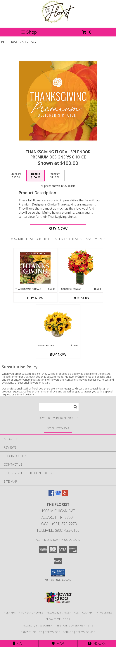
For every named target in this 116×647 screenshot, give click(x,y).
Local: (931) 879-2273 (58, 523)
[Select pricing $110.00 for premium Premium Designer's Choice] (55, 175)
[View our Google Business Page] (58, 495)
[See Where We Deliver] (58, 428)
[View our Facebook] (51, 495)
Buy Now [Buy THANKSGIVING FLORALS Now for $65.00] (35, 297)
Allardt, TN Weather (38, 625)
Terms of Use (85, 632)
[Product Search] (59, 407)
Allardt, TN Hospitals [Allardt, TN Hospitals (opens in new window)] (63, 612)
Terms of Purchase (59, 632)
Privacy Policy (31, 632)
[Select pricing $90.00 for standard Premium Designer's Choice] (16, 175)
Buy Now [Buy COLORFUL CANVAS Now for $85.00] (81, 297)
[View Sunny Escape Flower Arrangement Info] (58, 324)
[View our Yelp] (65, 495)
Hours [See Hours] (97, 643)
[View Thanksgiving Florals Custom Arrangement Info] (35, 268)
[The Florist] (58, 22)
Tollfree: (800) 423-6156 (58, 530)
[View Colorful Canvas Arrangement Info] (80, 268)
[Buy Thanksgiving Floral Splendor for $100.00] (58, 228)
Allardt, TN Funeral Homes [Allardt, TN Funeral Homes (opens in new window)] (24, 612)
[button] (58, 572)
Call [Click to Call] (19, 643)
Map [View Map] (58, 643)
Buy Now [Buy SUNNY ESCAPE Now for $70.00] (58, 354)
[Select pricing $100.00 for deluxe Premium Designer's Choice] (35, 175)
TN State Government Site (74, 625)
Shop (29, 32)
